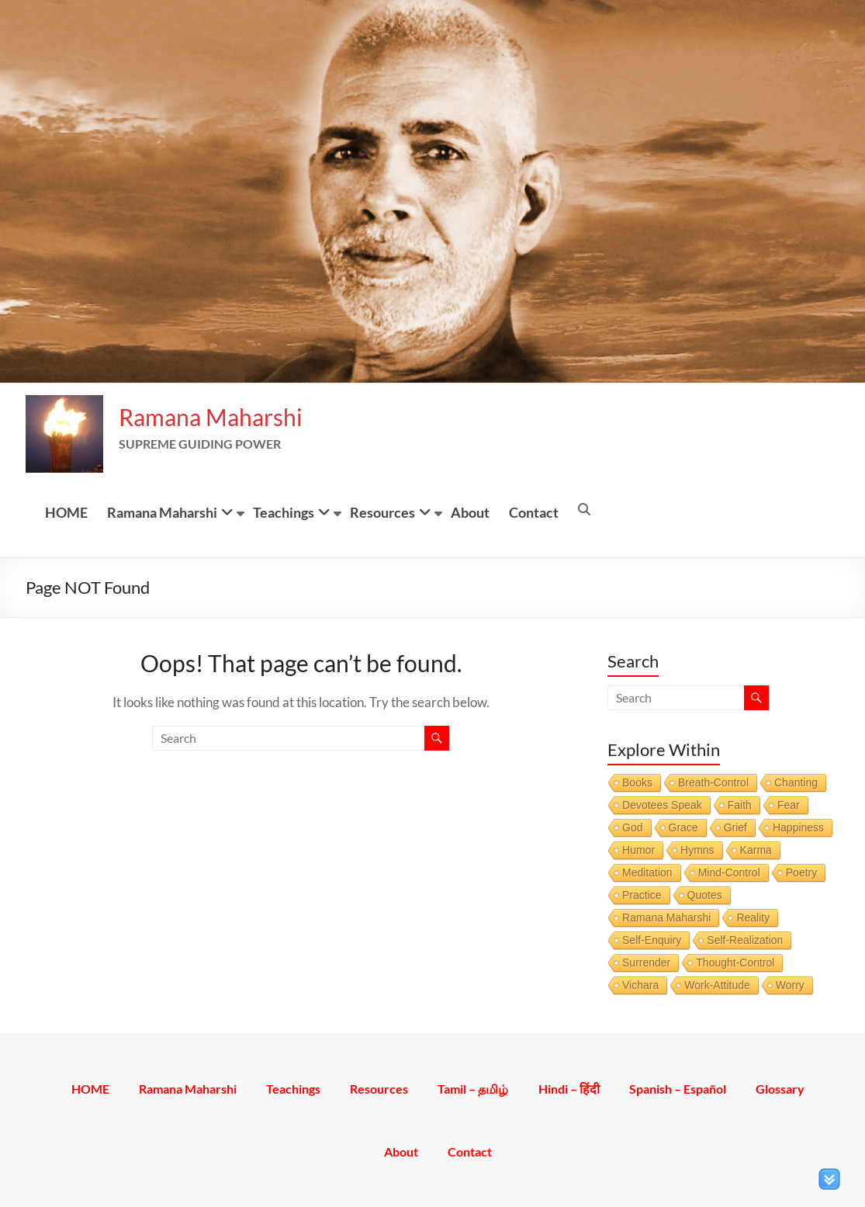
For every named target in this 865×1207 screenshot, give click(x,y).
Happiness (798, 827)
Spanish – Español (679, 1088)
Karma (756, 850)
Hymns (697, 850)
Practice (642, 895)
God (632, 827)
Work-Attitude (717, 985)
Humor (638, 850)
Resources (382, 512)
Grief (735, 827)
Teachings (283, 512)
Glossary (783, 1088)
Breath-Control (713, 782)
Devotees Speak (662, 805)
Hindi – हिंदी (570, 1088)
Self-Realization (745, 940)
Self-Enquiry (651, 940)
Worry (790, 985)
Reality (753, 917)
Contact (534, 512)
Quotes (704, 895)
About (470, 512)
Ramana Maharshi (211, 417)
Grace (683, 827)
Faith (740, 805)
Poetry (801, 872)
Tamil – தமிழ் (474, 1088)
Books (637, 782)
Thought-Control (735, 962)
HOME (66, 512)
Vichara (640, 985)
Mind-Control (729, 872)
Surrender (646, 962)
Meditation (647, 872)
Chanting (796, 782)
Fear (788, 805)
